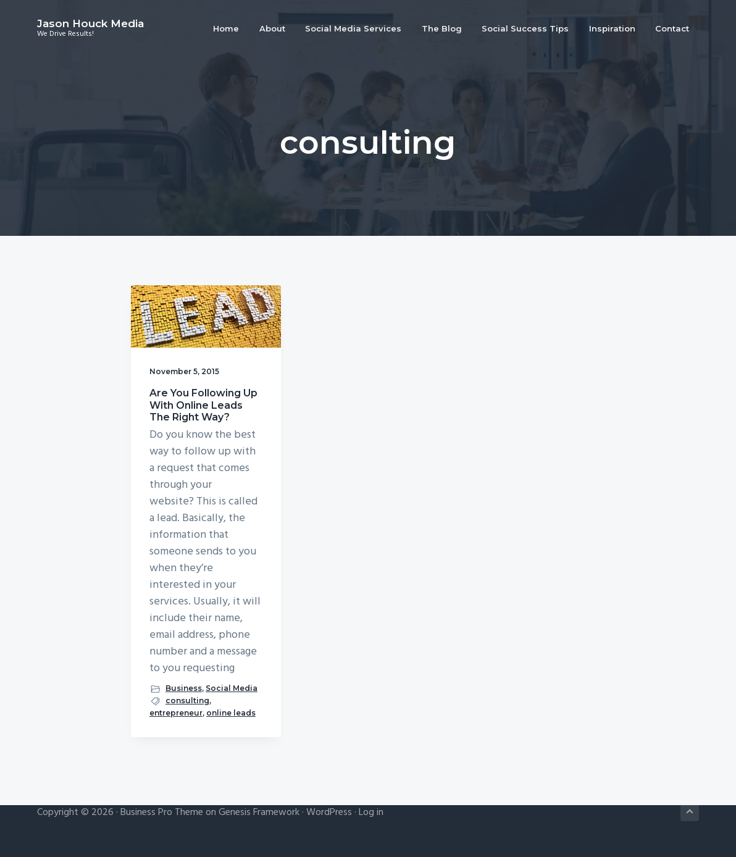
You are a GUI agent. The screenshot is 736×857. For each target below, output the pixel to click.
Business (183, 688)
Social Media (231, 688)
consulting (187, 700)
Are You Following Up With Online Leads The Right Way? (203, 404)
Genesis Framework (259, 813)
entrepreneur (176, 712)
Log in (371, 813)
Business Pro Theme (161, 813)
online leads (231, 712)
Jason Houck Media (90, 23)
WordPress (329, 813)
